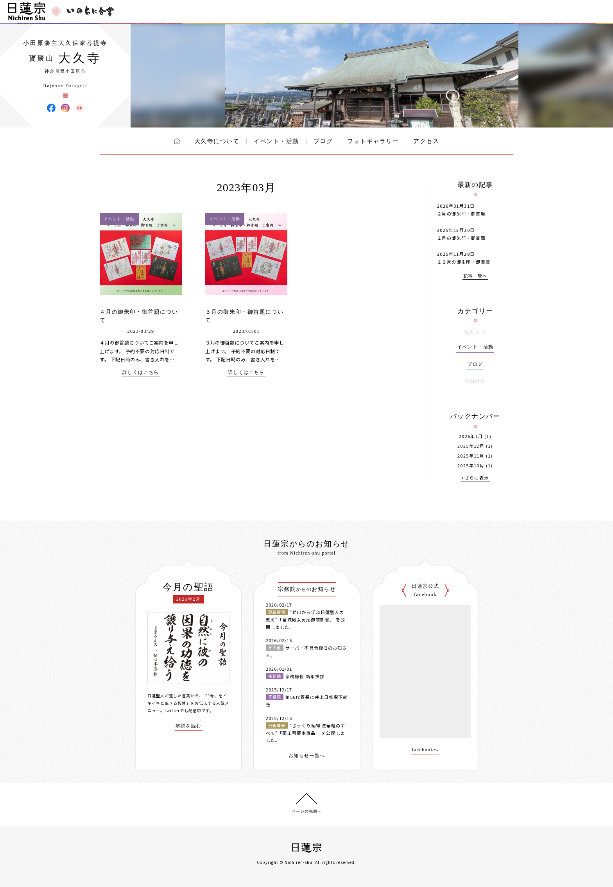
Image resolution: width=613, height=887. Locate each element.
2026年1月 (471, 436)
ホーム (177, 141)
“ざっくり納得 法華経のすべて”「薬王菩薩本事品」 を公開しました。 (305, 732)
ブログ (323, 141)
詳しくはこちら (140, 372)
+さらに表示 (475, 478)
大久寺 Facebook (51, 108)
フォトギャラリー (373, 141)
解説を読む (189, 726)
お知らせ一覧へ (307, 755)
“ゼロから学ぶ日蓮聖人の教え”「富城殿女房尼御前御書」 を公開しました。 (305, 619)
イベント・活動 (276, 141)
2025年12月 (470, 446)
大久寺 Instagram (65, 108)
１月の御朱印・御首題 (461, 238)
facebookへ (425, 749)
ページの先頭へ (307, 811)
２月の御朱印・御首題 (461, 213)
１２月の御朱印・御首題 (463, 262)
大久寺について (217, 141)
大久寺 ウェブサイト (79, 108)
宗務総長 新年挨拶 (304, 676)
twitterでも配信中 (183, 710)
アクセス (426, 141)
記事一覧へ (475, 276)
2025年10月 (470, 465)
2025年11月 (470, 456)
